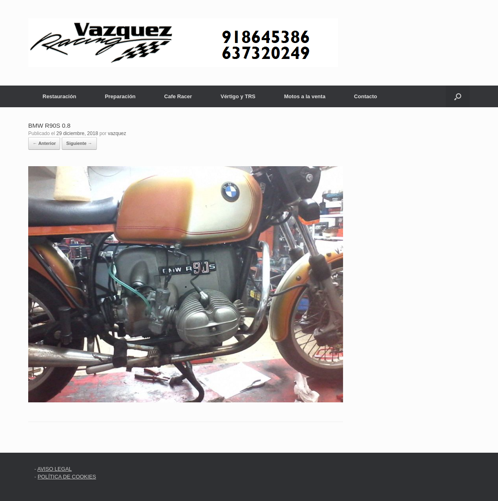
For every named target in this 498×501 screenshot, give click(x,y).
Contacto (365, 96)
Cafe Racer (178, 96)
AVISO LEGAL (54, 469)
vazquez (117, 133)
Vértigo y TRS (237, 96)
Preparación (120, 96)
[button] (458, 96)
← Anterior (44, 143)
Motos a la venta (304, 96)
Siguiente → (79, 143)
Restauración (59, 96)
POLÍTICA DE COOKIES (67, 477)
